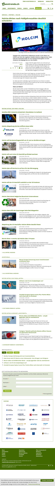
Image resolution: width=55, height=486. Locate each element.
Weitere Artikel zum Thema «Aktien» (12, 278)
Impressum (39, 453)
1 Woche (10, 352)
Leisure (31, 8)
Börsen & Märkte (23, 453)
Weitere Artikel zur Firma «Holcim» (13, 108)
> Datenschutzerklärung (34, 484)
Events (25, 8)
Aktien (21, 64)
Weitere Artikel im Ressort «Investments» (14, 313)
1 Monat (17, 352)
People (19, 8)
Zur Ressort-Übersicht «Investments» (13, 345)
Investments (12, 8)
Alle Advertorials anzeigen (11, 273)
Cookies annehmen (47, 480)
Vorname (6, 379)
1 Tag (4, 352)
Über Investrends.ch (29, 1)
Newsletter (49, 1)
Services (38, 8)
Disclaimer (38, 454)
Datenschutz (39, 456)
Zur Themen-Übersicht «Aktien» (11, 308)
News (4, 8)
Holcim (18, 15)
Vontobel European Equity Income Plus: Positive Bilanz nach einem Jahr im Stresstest (27, 365)
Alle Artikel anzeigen (9, 252)
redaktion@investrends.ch (8, 462)
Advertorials (6, 257)
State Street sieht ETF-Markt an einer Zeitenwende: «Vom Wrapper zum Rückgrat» (26, 358)
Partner (11, 15)
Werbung (41, 1)
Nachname (6, 382)
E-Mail (5, 386)
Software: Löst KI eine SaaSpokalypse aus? (15, 363)
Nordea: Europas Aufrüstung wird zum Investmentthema (19, 356)
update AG (10, 467)
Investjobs (21, 454)
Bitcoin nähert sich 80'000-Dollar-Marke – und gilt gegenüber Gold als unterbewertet (26, 360)
